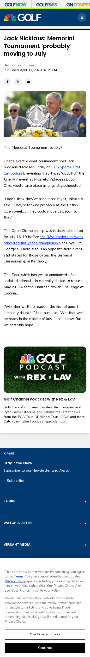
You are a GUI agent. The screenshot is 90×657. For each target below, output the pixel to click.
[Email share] (28, 82)
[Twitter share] (18, 82)
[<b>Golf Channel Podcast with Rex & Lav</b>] (45, 370)
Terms (19, 577)
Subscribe (15, 480)
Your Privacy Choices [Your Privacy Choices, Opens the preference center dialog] (45, 635)
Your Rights (21, 591)
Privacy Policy (15, 582)
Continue (45, 649)
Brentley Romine (21, 65)
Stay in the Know (18, 463)
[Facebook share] (7, 82)
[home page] (22, 17)
